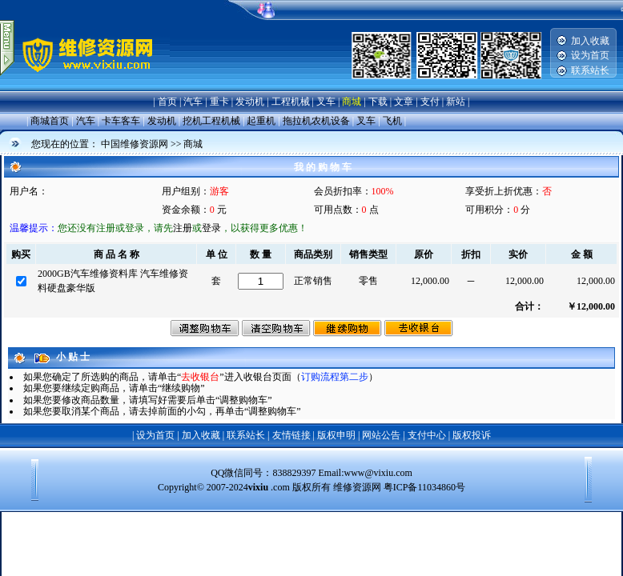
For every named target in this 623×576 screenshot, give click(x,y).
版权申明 (336, 435)
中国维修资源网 (134, 144)
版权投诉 (471, 435)
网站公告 (381, 435)
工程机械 (290, 101)
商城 (351, 101)
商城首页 (49, 120)
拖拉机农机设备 (316, 120)
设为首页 (590, 55)
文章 (403, 101)
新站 (455, 101)
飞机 (392, 120)
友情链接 (291, 435)
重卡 (219, 101)
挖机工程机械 (211, 120)
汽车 (193, 101)
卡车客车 (121, 120)
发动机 (249, 101)
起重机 (261, 120)
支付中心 (427, 435)
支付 (430, 101)
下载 (378, 101)
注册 (182, 228)
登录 (211, 228)
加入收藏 (590, 40)
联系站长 (590, 70)
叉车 (326, 101)
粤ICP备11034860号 (424, 487)
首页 (167, 101)
